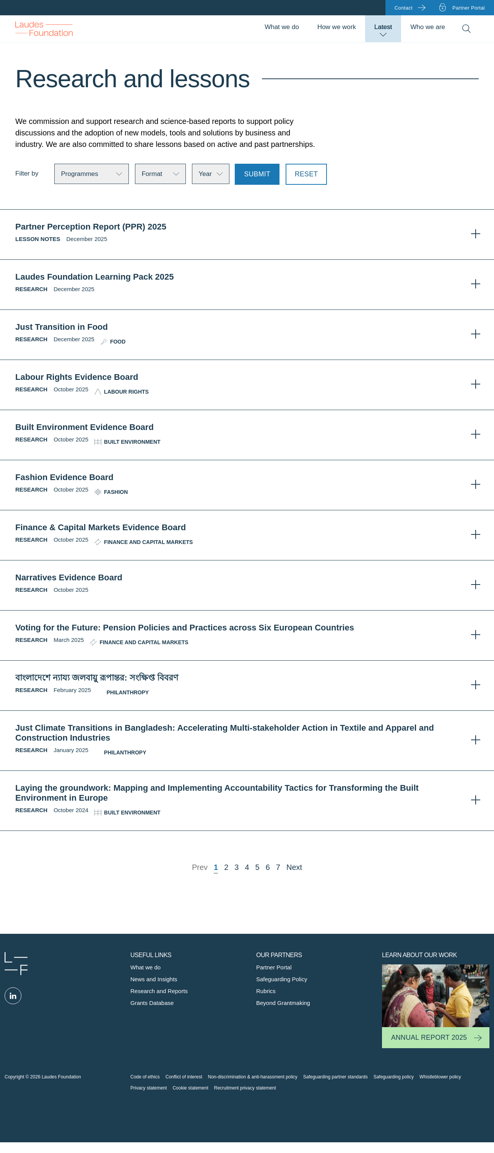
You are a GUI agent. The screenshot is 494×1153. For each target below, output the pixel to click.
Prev (200, 867)
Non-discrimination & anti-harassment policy (252, 1077)
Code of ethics (145, 1077)
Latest (383, 27)
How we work (336, 27)
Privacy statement (148, 1088)
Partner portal (468, 8)
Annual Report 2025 (429, 1037)
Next (294, 867)
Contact (404, 8)
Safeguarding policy (394, 1077)
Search (466, 29)
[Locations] (210, 174)
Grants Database (152, 1003)
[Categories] (160, 174)
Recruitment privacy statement (245, 1088)
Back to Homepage (44, 28)
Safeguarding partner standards (335, 1077)
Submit (257, 174)
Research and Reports (159, 991)
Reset (306, 174)
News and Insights (153, 979)
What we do (282, 27)
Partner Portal (274, 967)
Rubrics (266, 991)
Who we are (427, 27)
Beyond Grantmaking (283, 1003)
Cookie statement (190, 1088)
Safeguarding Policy (281, 979)
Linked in (13, 995)
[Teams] (91, 174)
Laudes (16, 963)
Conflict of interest (184, 1077)
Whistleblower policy (440, 1077)
